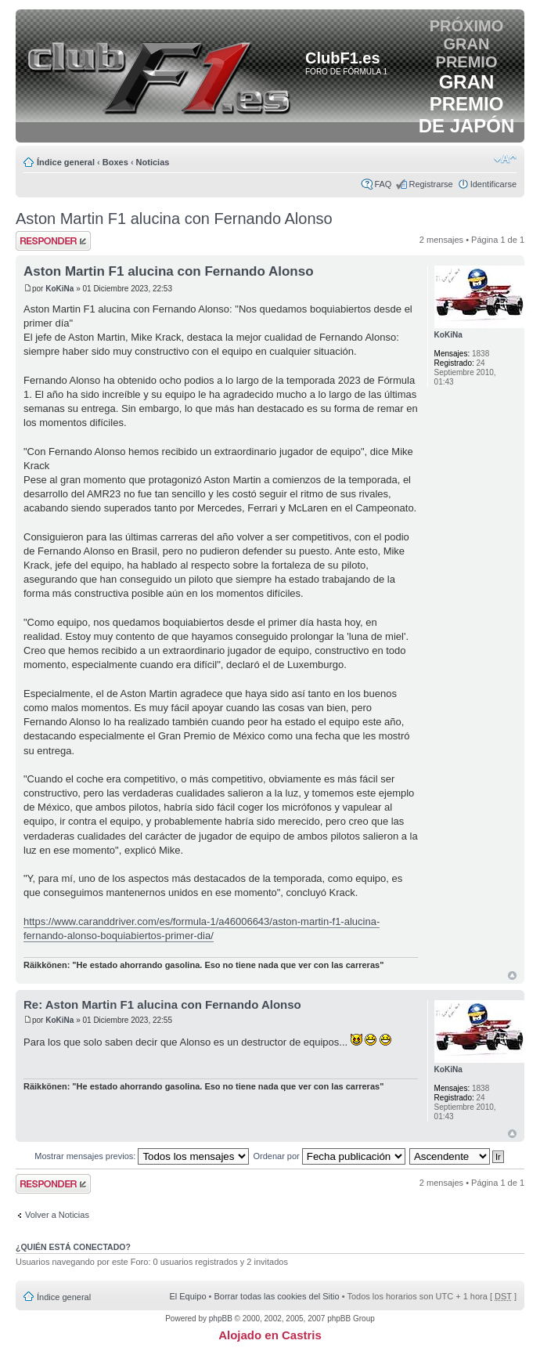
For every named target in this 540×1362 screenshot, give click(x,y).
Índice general (66, 162)
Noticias (153, 162)
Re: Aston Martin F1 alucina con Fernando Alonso (162, 1004)
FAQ (382, 184)
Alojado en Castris (270, 1335)
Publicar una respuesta (53, 241)
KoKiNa (59, 288)
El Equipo (187, 1296)
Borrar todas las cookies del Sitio (276, 1296)
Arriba (512, 975)
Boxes (115, 162)
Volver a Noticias (57, 1214)
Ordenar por (329, 1156)
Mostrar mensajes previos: (141, 1156)
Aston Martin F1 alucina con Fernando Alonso (174, 218)
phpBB (220, 1318)
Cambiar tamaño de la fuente (505, 159)
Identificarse (493, 184)
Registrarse (430, 184)
